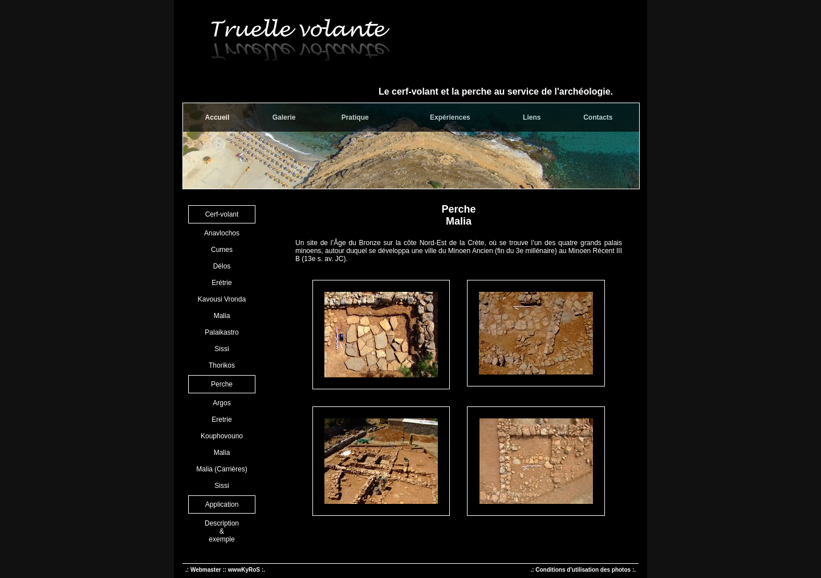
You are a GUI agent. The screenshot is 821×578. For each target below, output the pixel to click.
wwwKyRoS (244, 570)
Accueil (217, 117)
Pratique (355, 117)
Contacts (597, 117)
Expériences (450, 117)
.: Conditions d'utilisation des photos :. (583, 570)
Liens (531, 117)
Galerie (284, 117)
